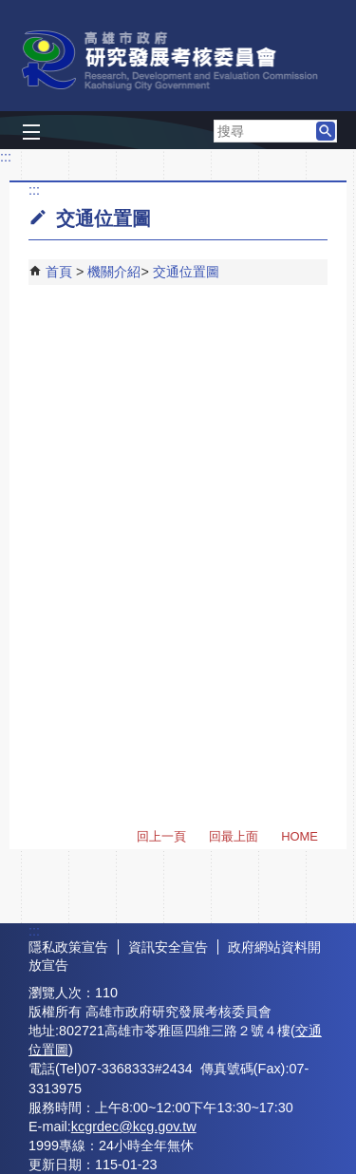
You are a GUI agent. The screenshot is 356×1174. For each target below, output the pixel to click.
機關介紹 (114, 271)
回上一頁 (161, 836)
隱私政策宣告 (68, 947)
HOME (299, 836)
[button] (325, 131)
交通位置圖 (186, 271)
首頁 (59, 271)
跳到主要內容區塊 (9, 9)
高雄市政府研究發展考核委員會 (178, 60)
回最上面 (233, 836)
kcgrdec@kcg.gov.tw (134, 1126)
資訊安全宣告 (168, 947)
